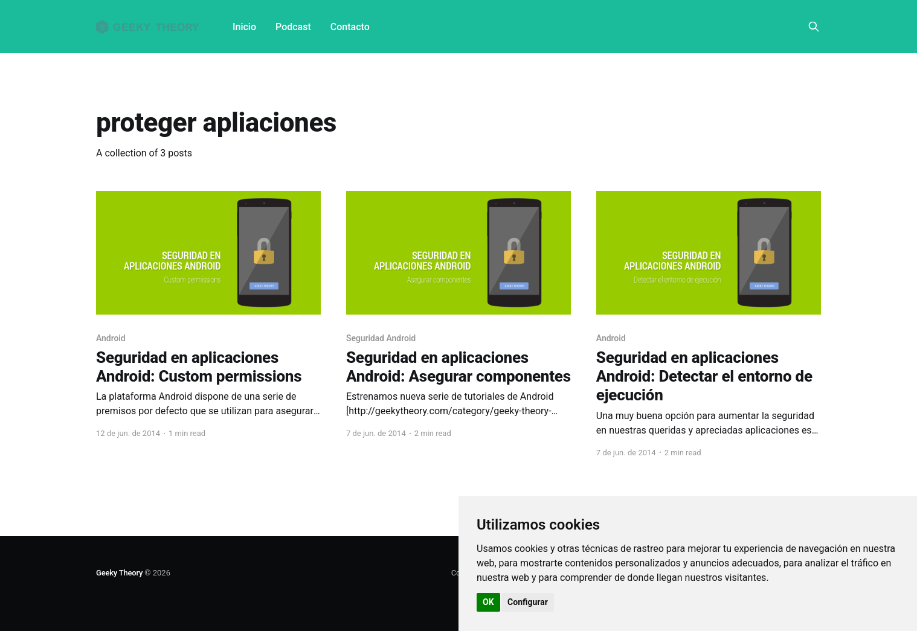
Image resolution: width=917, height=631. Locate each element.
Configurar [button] (527, 602)
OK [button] (488, 602)
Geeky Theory (119, 572)
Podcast (293, 27)
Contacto (350, 27)
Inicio (244, 27)
